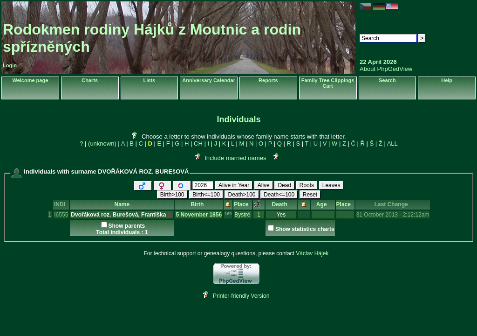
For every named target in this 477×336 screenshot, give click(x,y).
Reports (268, 80)
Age (323, 204)
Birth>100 (172, 194)
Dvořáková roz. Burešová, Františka (118, 214)
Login (10, 65)
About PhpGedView (386, 68)
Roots (307, 185)
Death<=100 (279, 194)
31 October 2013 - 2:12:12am (392, 214)
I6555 (61, 214)
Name (122, 204)
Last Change (393, 204)
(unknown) (102, 143)
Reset (310, 194)
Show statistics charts (304, 229)
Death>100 (241, 194)
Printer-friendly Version (241, 296)
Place (243, 204)
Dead (284, 185)
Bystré (242, 214)
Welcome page (30, 80)
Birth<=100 (206, 194)
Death (281, 204)
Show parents (127, 226)
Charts (90, 80)
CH (198, 143)
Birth (199, 204)
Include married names (235, 157)
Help (446, 80)
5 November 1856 (199, 214)
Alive (264, 185)
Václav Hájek (312, 253)
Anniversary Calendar (208, 80)
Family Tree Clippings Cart (327, 83)
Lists (149, 80)
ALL (392, 143)
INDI (61, 204)
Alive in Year (233, 185)
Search (387, 80)
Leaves (331, 185)
